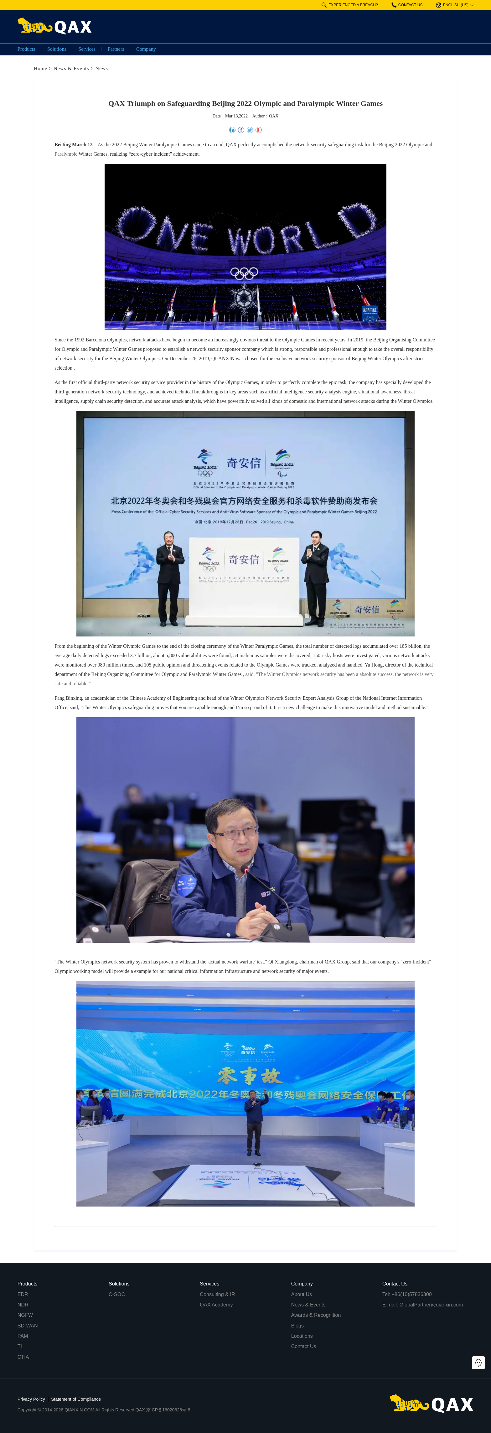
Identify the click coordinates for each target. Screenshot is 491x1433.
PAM (23, 1336)
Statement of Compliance (76, 1399)
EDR (23, 1294)
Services (87, 49)
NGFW (25, 1315)
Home (40, 68)
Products (26, 49)
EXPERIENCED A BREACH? (350, 5)
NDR (23, 1304)
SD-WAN (28, 1325)
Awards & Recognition (316, 1315)
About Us (301, 1294)
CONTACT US (407, 5)
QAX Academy (216, 1304)
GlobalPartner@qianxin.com (431, 1304)
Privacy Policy (31, 1399)
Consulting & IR (217, 1294)
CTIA (23, 1357)
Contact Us (303, 1346)
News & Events (71, 68)
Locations (302, 1336)
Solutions (56, 49)
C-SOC (117, 1294)
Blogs (297, 1325)
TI (20, 1346)
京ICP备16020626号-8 (168, 1409)
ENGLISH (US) (452, 5)
